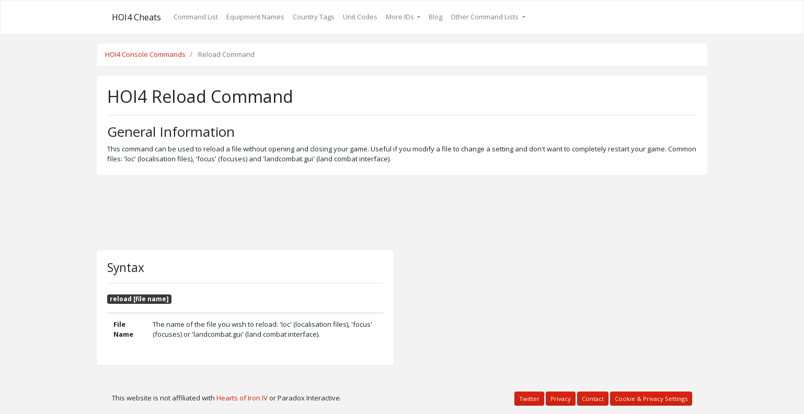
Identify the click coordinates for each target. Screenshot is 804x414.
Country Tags (314, 16)
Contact (593, 399)
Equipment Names (255, 16)
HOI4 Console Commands (145, 54)
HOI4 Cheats (136, 17)
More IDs (401, 16)
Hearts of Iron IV (242, 398)
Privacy (560, 399)
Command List (196, 16)
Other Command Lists (485, 16)
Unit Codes (360, 16)
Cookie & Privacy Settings (651, 399)
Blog (435, 16)
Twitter (529, 399)
